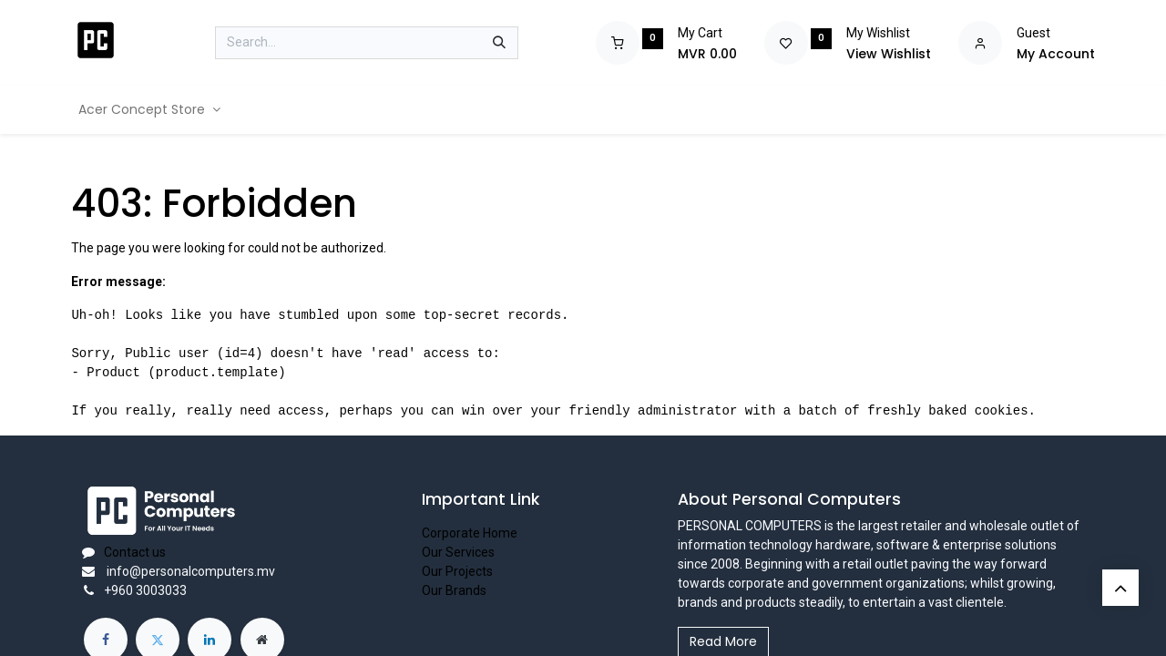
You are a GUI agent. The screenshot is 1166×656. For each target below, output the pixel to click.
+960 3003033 (145, 590)
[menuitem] (149, 110)
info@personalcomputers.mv (189, 571)
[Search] (499, 42)
